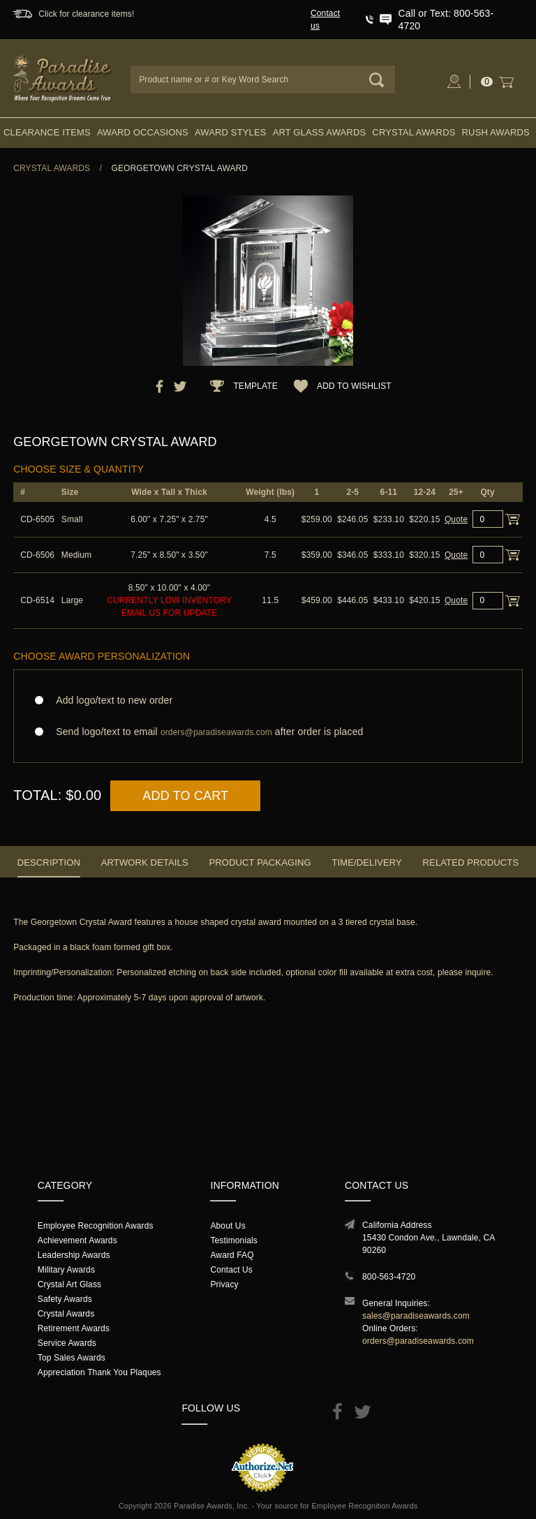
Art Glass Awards (319, 132)
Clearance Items (47, 132)
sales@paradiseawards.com (416, 1316)
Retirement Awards (74, 1328)
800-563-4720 (388, 1277)
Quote (456, 519)
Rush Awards (496, 132)
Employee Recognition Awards (96, 1226)
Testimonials (233, 1240)
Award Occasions (142, 132)
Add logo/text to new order (110, 700)
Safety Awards (65, 1299)
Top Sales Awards (71, 1358)
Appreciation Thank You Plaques (99, 1372)
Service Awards (67, 1343)
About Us (227, 1226)
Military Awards (66, 1270)
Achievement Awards (77, 1240)
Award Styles (230, 132)
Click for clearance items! (86, 14)
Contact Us (231, 1270)
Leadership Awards (74, 1255)
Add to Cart (185, 796)
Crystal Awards (413, 132)
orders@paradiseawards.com (418, 1341)
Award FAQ (231, 1255)
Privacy (224, 1284)
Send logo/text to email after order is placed (268, 732)
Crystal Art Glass (69, 1284)
